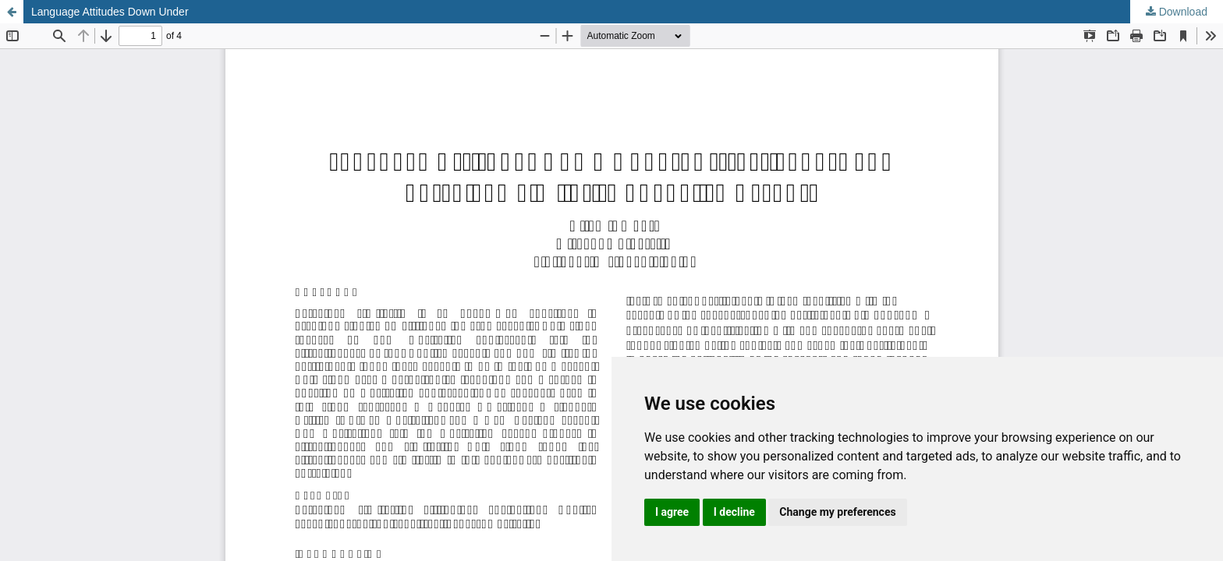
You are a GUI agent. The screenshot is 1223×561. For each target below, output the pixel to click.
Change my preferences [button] (837, 512)
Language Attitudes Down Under (110, 11)
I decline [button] (734, 512)
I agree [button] (672, 512)
